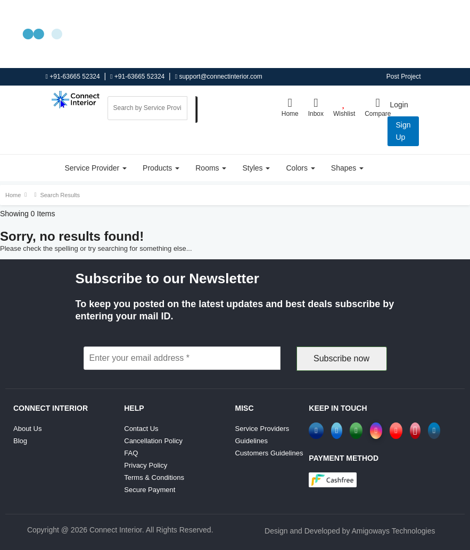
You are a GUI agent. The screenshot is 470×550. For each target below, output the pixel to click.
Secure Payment (149, 490)
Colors (300, 168)
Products (161, 168)
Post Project (403, 76)
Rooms (210, 168)
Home (290, 106)
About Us (27, 429)
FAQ (131, 453)
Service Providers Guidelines (262, 435)
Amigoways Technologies (393, 531)
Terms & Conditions (154, 477)
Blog (20, 441)
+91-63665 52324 (73, 76)
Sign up (402, 131)
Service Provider (96, 168)
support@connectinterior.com (218, 76)
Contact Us (141, 429)
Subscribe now (341, 358)
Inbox (316, 106)
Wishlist (344, 106)
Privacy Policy (145, 465)
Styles (256, 168)
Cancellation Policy (153, 441)
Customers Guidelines (269, 453)
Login (399, 104)
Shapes (347, 168)
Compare (378, 106)
